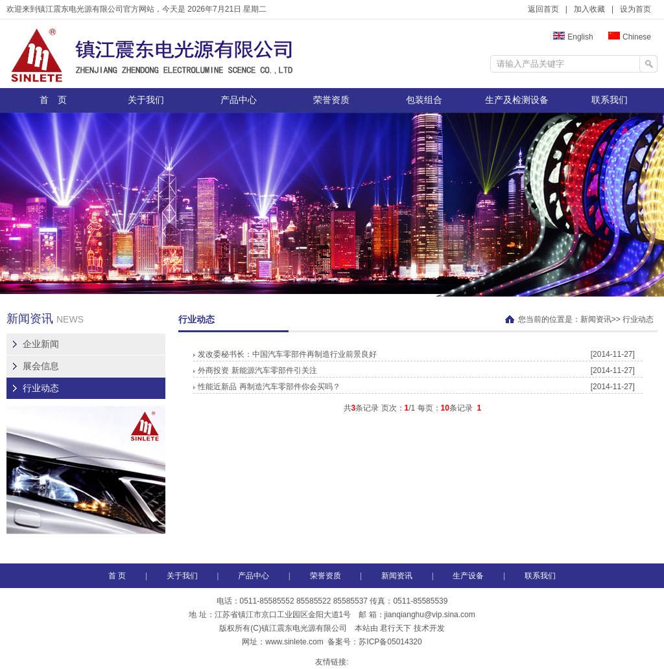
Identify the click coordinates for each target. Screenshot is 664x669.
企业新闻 (41, 344)
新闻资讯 (595, 319)
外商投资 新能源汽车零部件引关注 (254, 370)
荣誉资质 (331, 100)
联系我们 (609, 100)
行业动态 (41, 388)
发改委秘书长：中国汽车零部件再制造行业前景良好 (285, 354)
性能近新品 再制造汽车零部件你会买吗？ (266, 386)
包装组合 (424, 100)
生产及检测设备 (517, 100)
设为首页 (635, 9)
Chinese (629, 36)
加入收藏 (589, 9)
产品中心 (238, 100)
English (573, 36)
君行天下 (395, 628)
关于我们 (146, 100)
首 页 (53, 100)
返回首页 (543, 9)
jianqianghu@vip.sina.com (430, 614)
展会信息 (41, 366)
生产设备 (468, 575)
